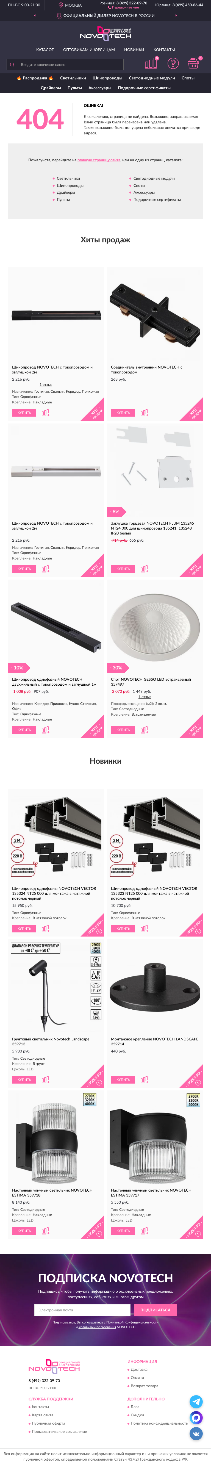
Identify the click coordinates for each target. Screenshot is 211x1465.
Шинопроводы (107, 78)
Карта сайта (42, 1415)
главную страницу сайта (98, 160)
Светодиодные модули (152, 78)
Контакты (164, 50)
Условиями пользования (97, 1327)
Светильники (73, 78)
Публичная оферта (48, 1424)
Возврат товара (144, 1386)
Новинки (134, 50)
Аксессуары (99, 88)
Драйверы (51, 88)
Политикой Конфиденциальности (132, 1322)
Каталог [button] (45, 50)
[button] (123, 7)
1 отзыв (46, 385)
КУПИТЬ (24, 412)
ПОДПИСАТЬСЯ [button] (155, 1310)
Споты (188, 78)
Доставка (139, 1370)
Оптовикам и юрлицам (89, 50)
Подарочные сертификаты (144, 88)
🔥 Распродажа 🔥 (35, 78)
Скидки (137, 1415)
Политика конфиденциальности (159, 1424)
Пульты (75, 88)
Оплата (137, 1378)
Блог (135, 1407)
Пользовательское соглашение (59, 1432)
